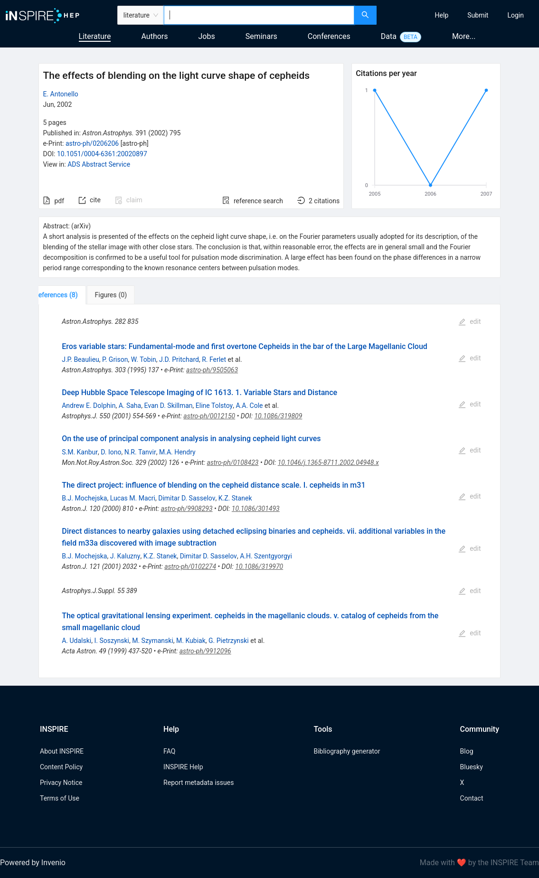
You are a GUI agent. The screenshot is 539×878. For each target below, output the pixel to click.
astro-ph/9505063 (212, 370)
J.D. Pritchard (179, 359)
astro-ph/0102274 (190, 566)
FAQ (169, 751)
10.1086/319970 (259, 566)
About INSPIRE (62, 751)
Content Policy (61, 767)
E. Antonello (60, 94)
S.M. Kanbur (80, 452)
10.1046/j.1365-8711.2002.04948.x (328, 462)
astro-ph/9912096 (205, 651)
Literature (95, 36)
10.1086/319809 (278, 416)
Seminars (261, 36)
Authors (154, 36)
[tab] (68, 295)
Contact (471, 798)
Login (515, 15)
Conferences (329, 36)
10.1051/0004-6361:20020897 (102, 154)
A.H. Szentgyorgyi (266, 556)
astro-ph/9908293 (187, 508)
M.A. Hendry (177, 452)
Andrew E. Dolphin (88, 405)
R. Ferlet (214, 359)
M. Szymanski (152, 640)
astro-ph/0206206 (92, 143)
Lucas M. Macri (132, 498)
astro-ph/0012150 (209, 416)
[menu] (459, 15)
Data (389, 36)
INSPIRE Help (183, 767)
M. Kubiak (191, 640)
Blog (466, 751)
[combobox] (259, 15)
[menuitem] (442, 15)
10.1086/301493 (256, 508)
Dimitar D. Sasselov (186, 498)
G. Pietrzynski (228, 640)
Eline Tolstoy (214, 405)
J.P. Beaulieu (80, 359)
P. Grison (115, 359)
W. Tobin (143, 359)
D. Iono (111, 452)
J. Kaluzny (125, 556)
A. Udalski (76, 640)
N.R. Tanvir (140, 452)
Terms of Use (59, 798)
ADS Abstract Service (98, 164)
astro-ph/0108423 (232, 462)
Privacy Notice (61, 782)
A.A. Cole (249, 405)
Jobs (207, 36)
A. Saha (130, 405)
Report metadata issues (198, 782)
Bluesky (471, 767)
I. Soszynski (111, 640)
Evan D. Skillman (168, 405)
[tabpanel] (269, 491)
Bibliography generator (346, 751)
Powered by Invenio (33, 862)
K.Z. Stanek (235, 498)
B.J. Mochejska (84, 498)
